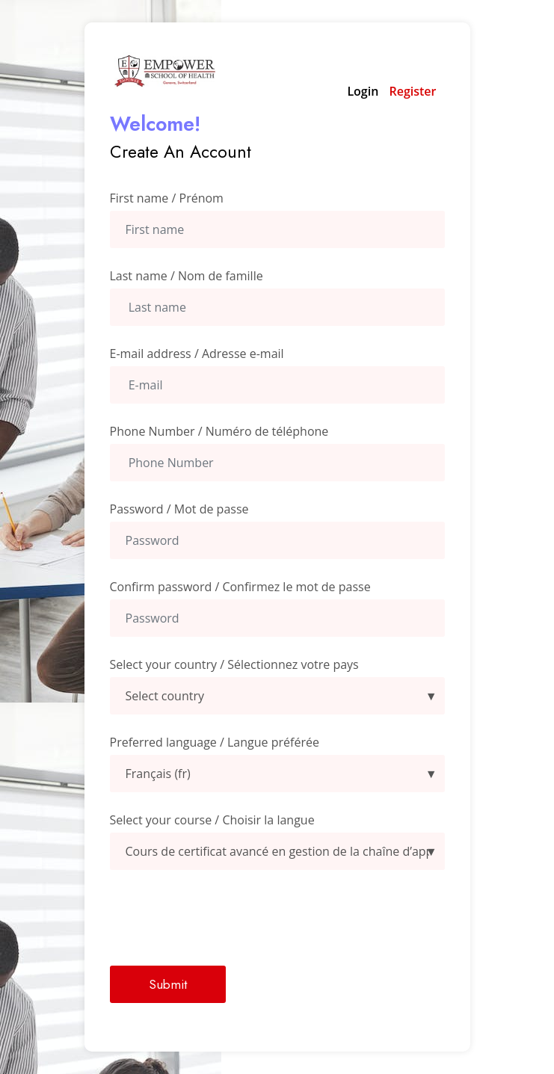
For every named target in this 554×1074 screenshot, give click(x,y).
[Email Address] (277, 385)
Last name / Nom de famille (186, 276)
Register (412, 91)
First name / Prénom (167, 198)
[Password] (277, 540)
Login (362, 91)
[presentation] (223, 918)
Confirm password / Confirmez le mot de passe (240, 586)
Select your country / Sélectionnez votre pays (234, 664)
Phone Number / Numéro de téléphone (219, 431)
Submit (168, 984)
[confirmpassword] (277, 618)
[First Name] (277, 229)
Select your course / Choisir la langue (212, 820)
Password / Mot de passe (179, 509)
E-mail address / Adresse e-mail (197, 353)
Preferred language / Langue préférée (214, 742)
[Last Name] (277, 307)
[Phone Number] (277, 462)
